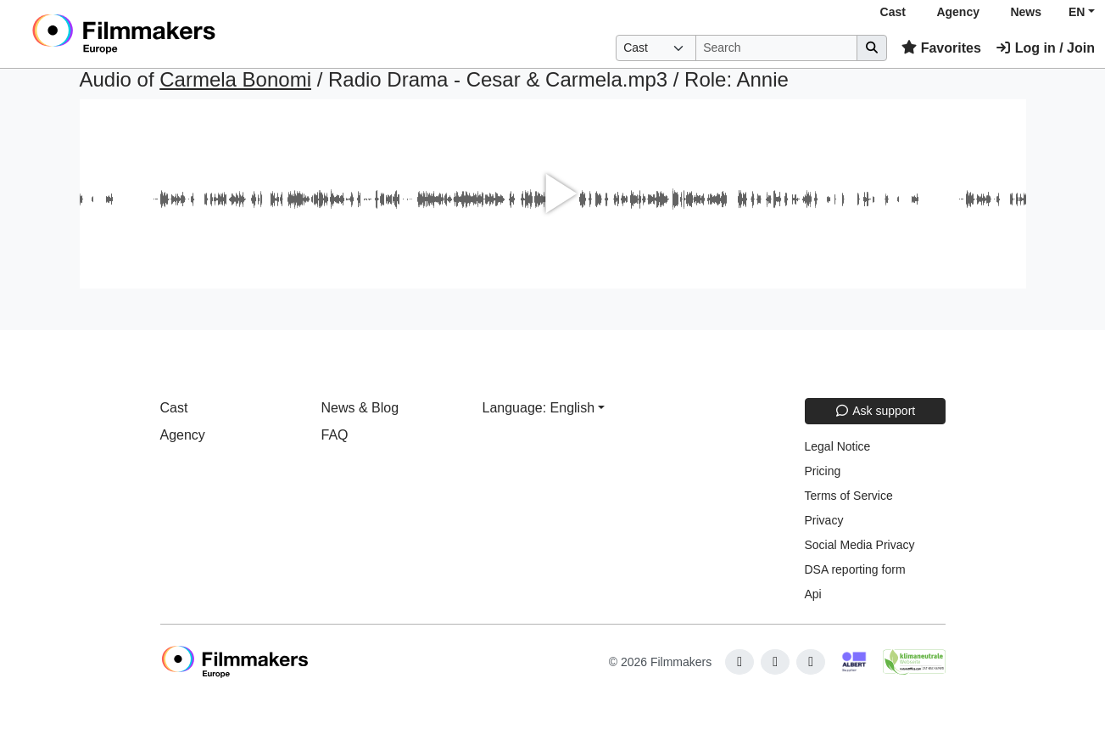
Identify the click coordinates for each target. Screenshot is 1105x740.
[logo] (166, 34)
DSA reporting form (855, 569)
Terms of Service (849, 495)
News (1025, 12)
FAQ (335, 435)
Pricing (823, 471)
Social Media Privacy (860, 545)
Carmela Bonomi (235, 79)
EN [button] (1077, 12)
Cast (893, 12)
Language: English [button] (539, 408)
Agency (957, 12)
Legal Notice (838, 446)
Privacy (824, 520)
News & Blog (360, 408)
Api (813, 594)
